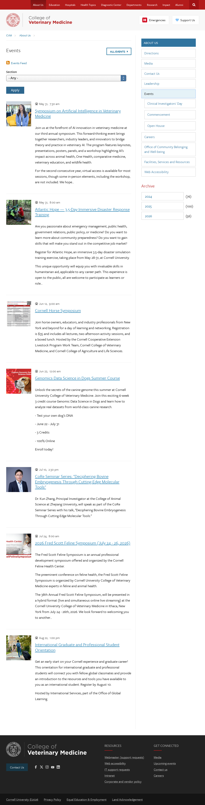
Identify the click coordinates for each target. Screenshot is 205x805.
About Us (38, 5)
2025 (148, 206)
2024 (148, 196)
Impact (166, 5)
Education (54, 5)
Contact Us (152, 73)
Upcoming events (165, 763)
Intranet (110, 775)
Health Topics (88, 5)
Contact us (160, 769)
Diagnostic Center (111, 5)
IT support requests (117, 769)
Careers (149, 136)
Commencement (158, 114)
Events (149, 93)
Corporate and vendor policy (123, 781)
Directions (151, 53)
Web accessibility (115, 763)
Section (11, 72)
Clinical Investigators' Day (164, 103)
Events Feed (19, 63)
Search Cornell (194, 5)
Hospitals (70, 5)
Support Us (187, 20)
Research (152, 5)
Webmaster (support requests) (124, 757)
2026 (148, 215)
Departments (134, 5)
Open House (156, 125)
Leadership (151, 83)
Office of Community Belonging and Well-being (166, 149)
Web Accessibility (156, 171)
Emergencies (157, 20)
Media (148, 63)
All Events (119, 52)
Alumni (179, 5)
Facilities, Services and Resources (167, 161)
